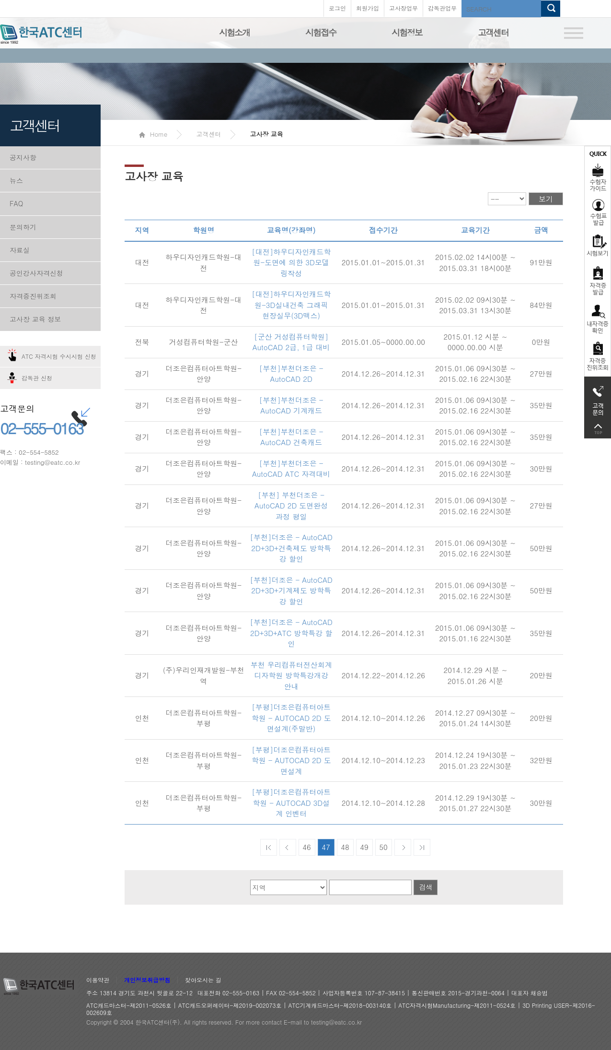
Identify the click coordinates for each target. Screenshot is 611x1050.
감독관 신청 (37, 378)
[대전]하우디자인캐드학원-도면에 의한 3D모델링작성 (291, 262)
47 (326, 847)
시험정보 (407, 32)
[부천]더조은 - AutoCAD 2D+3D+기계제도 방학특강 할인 (291, 590)
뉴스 (16, 180)
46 (306, 847)
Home (153, 134)
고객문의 (597, 398)
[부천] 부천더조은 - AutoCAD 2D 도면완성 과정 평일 (291, 505)
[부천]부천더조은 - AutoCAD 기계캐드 (291, 405)
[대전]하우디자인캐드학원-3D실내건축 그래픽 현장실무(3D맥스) (291, 304)
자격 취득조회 (597, 357)
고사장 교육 (266, 134)
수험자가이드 (597, 170)
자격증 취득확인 (597, 318)
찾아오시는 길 (203, 980)
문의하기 (23, 227)
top (597, 429)
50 (383, 847)
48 (345, 847)
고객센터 (493, 32)
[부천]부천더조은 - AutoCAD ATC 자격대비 (291, 468)
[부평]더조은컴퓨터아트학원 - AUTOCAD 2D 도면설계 (291, 760)
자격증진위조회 (33, 296)
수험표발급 (597, 212)
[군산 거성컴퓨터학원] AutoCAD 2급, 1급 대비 (291, 342)
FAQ (16, 203)
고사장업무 (403, 8)
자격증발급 (597, 280)
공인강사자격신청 (36, 273)
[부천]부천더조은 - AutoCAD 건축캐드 (291, 437)
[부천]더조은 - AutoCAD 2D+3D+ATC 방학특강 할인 (291, 633)
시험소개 (234, 32)
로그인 (337, 8)
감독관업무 (442, 8)
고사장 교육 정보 (35, 319)
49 (364, 847)
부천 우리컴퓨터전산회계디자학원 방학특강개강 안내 (291, 675)
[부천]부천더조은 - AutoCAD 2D (291, 373)
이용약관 (97, 980)
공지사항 (23, 157)
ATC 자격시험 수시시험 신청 (59, 356)
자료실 (20, 250)
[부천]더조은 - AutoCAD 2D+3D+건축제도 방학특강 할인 (291, 548)
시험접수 (320, 32)
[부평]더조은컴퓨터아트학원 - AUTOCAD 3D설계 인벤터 (291, 802)
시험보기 (597, 245)
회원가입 (367, 8)
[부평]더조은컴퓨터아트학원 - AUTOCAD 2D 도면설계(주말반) (291, 717)
